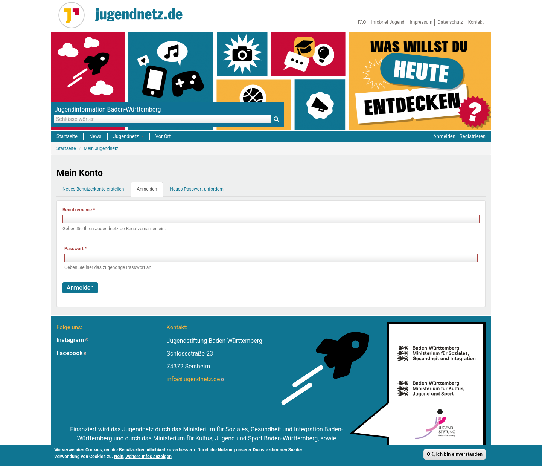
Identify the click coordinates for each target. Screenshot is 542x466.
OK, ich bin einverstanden (455, 455)
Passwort (75, 248)
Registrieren (473, 136)
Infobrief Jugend (388, 22)
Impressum (421, 22)
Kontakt (476, 22)
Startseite (67, 136)
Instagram (72, 340)
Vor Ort (163, 136)
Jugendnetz (128, 136)
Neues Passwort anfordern (197, 189)
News (95, 136)
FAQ (362, 22)
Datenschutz (450, 22)
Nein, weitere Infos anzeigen (143, 457)
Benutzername (78, 209)
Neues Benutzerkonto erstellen (93, 189)
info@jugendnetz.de (195, 379)
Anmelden (444, 136)
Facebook (71, 353)
